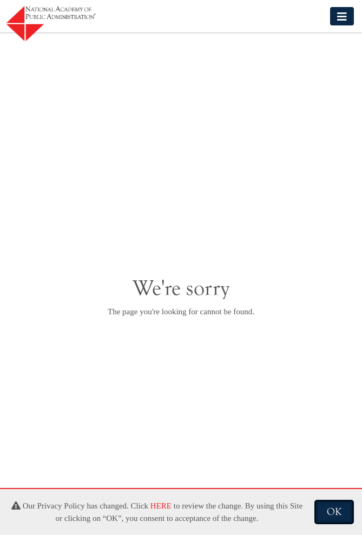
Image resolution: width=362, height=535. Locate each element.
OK (334, 512)
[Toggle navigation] (342, 16)
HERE (161, 505)
